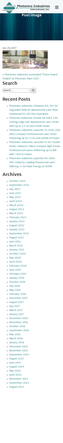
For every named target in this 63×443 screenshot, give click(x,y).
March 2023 (16, 213)
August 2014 (16, 367)
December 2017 (18, 298)
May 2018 (14, 290)
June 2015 (15, 363)
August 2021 (16, 237)
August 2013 (16, 387)
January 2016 (16, 342)
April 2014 (15, 375)
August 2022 (16, 225)
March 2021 (16, 246)
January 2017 (16, 314)
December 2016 (18, 318)
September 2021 (19, 233)
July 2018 (14, 286)
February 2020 (18, 266)
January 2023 (16, 221)
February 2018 (17, 294)
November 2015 (18, 350)
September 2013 (19, 383)
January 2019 (16, 278)
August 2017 (16, 302)
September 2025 (19, 185)
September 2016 (19, 330)
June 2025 (15, 193)
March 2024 (16, 205)
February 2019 (17, 274)
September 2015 (19, 355)
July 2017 (14, 306)
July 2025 (14, 189)
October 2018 (17, 282)
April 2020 (15, 262)
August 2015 (16, 359)
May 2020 (15, 258)
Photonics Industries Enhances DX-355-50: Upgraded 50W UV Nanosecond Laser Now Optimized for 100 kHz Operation (33, 110)
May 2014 (15, 371)
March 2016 (16, 338)
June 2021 (15, 242)
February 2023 (17, 217)
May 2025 (15, 197)
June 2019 (15, 270)
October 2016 (17, 326)
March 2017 (16, 310)
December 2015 (18, 346)
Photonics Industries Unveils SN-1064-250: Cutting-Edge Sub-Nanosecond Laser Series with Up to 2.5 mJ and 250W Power (34, 122)
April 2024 (15, 201)
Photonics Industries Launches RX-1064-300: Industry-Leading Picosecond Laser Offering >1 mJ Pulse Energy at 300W (32, 162)
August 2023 (16, 209)
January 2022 (17, 229)
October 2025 (17, 181)
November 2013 (18, 379)
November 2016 (18, 322)
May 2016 (14, 334)
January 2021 (16, 250)
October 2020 (17, 254)
